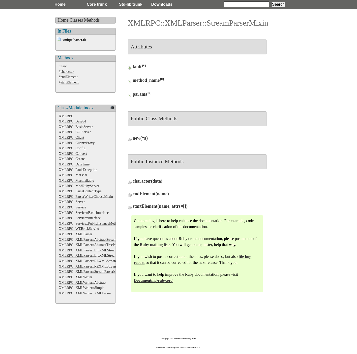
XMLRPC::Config (72, 148)
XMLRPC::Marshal (73, 175)
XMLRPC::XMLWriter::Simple (81, 288)
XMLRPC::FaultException (78, 170)
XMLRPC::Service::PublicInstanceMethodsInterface (96, 223)
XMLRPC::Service (72, 207)
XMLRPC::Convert (73, 154)
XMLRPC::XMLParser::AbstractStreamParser (92, 239)
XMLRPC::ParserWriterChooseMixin (86, 196)
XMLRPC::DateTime (74, 164)
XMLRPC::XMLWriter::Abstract (82, 282)
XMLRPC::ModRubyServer (79, 186)
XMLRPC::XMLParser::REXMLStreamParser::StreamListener (104, 266)
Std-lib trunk (130, 4)
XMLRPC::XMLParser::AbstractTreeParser (90, 245)
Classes (76, 20)
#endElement (68, 77)
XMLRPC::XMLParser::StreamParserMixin (90, 272)
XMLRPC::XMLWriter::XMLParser (85, 293)
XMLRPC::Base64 (72, 121)
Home (60, 4)
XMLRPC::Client (71, 137)
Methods (92, 20)
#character (66, 72)
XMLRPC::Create (72, 159)
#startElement (69, 82)
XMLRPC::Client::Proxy (77, 143)
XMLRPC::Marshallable (76, 180)
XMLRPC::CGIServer (75, 132)
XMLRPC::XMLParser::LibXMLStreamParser (92, 250)
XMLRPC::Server (72, 202)
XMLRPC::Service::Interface (80, 218)
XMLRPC (66, 116)
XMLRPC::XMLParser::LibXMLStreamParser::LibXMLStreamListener (111, 255)
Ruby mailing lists (155, 244)
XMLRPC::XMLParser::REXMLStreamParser (92, 261)
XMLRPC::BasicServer (76, 127)
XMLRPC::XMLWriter (75, 277)
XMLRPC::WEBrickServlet (79, 229)
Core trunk (97, 4)
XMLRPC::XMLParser (75, 234)
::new (63, 66)
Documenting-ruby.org (153, 280)
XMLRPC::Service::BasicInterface (84, 213)
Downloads (161, 4)
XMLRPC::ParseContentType (80, 191)
